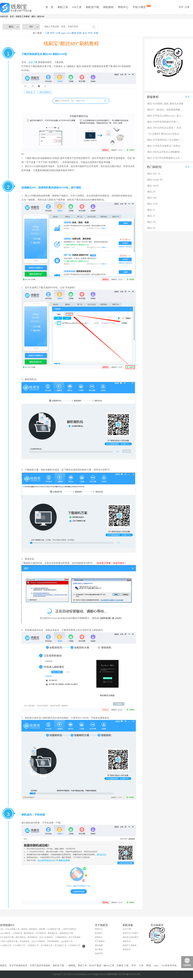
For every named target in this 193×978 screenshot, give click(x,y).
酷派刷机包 (29, 933)
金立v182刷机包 (38, 941)
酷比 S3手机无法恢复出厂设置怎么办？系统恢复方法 (166, 146)
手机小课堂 (139, 6)
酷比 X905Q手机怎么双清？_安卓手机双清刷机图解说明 (166, 128)
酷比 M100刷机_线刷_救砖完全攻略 (165, 103)
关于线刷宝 (100, 941)
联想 (79, 33)
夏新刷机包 (52, 933)
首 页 (49, 7)
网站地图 (99, 945)
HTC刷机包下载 (7, 937)
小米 (58, 33)
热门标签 (99, 949)
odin (1, 929)
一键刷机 (71, 965)
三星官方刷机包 (69, 929)
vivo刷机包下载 (53, 929)
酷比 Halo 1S (154, 173)
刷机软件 (127, 949)
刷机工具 (63, 7)
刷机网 (42, 929)
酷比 (34, 16)
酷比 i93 (152, 192)
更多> (188, 97)
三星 (47, 33)
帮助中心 (123, 7)
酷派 (74, 33)
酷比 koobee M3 (155, 179)
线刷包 (24, 929)
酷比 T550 (153, 204)
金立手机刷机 (74, 937)
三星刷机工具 (33, 945)
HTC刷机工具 (19, 945)
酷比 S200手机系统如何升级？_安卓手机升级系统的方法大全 (166, 122)
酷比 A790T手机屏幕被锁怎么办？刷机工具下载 (166, 158)
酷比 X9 (152, 222)
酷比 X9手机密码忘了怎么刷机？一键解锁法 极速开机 (166, 140)
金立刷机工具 (60, 945)
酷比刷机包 (21, 937)
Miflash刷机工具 (12, 929)
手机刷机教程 (53, 941)
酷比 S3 (151, 210)
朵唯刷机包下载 (66, 933)
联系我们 (99, 933)
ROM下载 (127, 929)
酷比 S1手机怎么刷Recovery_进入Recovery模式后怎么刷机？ (166, 116)
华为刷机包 (24, 941)
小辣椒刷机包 (61, 937)
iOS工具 (77, 7)
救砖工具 (82, 965)
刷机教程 (108, 7)
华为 (52, 33)
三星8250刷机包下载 (9, 941)
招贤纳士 (99, 937)
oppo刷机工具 (67, 941)
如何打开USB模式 (130, 933)
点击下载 (32, 62)
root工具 (110, 965)
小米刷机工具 (74, 945)
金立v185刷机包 (46, 937)
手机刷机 (45, 965)
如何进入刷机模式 (130, 937)
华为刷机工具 (47, 945)
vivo (69, 33)
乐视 (96, 33)
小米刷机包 (17, 933)
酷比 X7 (152, 216)
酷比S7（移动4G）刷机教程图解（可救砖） (166, 109)
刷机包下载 (92, 7)
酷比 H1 (152, 228)
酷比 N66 (152, 198)
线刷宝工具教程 (23, 16)
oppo (63, 33)
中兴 (90, 33)
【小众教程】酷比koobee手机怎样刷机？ (166, 134)
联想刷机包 (32, 937)
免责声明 (99, 953)
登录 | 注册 (184, 7)
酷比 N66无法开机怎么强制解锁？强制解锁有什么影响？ (166, 152)
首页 (12, 16)
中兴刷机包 (41, 933)
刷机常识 (127, 941)
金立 (85, 33)
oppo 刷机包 (5, 933)
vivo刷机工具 (5, 945)
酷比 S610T (153, 186)
